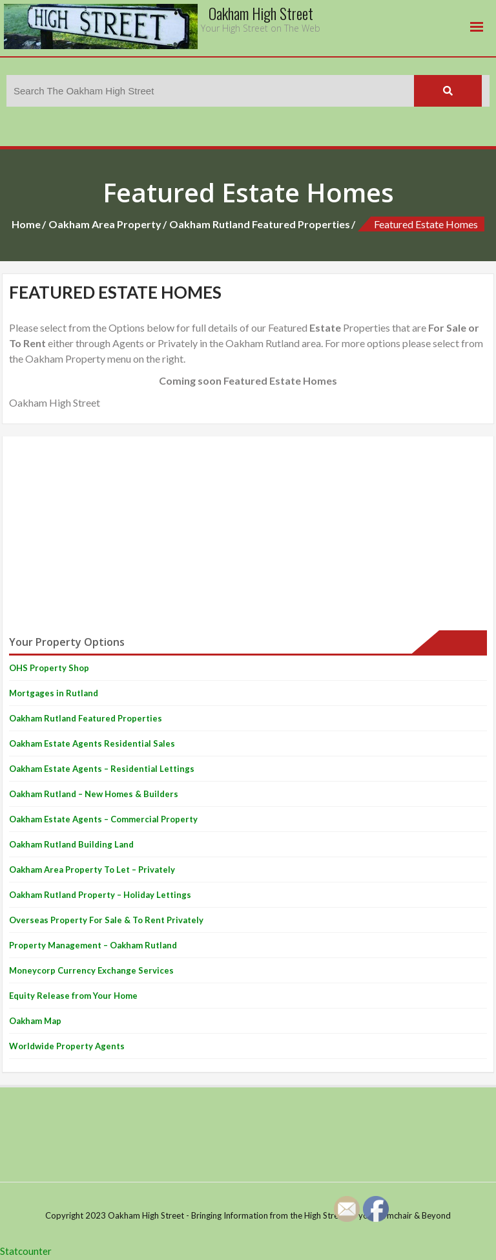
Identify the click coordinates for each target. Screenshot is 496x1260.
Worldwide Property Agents (67, 1046)
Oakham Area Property (104, 224)
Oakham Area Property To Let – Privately (92, 869)
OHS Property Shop (49, 668)
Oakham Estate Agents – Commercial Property (103, 819)
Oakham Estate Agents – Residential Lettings (101, 768)
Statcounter (26, 1251)
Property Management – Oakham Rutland (93, 945)
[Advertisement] (248, 533)
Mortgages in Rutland (53, 693)
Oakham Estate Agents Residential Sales (92, 743)
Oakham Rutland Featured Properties (259, 224)
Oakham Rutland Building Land (71, 844)
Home (26, 224)
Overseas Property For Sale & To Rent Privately (106, 920)
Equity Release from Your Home (73, 995)
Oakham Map (35, 1021)
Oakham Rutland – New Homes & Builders (93, 794)
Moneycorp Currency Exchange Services (91, 970)
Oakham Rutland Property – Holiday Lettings (100, 895)
